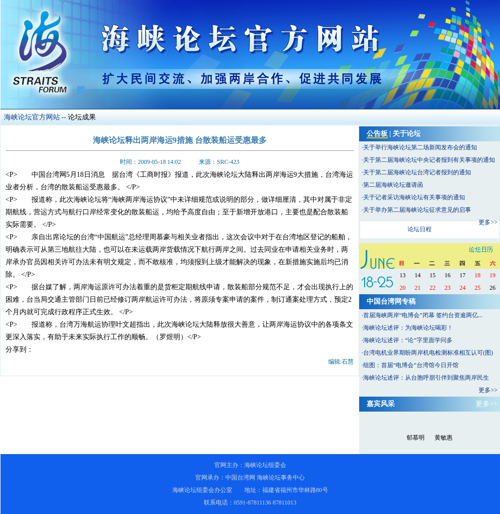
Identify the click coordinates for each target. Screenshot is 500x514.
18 (478, 275)
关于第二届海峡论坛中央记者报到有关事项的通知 (429, 159)
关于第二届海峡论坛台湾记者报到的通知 (417, 172)
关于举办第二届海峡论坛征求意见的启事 (417, 209)
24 (463, 287)
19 (493, 275)
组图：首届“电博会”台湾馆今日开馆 (411, 365)
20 (403, 287)
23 (448, 287)
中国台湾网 (240, 477)
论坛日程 (420, 229)
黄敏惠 (444, 437)
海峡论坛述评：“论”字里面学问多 (408, 340)
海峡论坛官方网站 (32, 117)
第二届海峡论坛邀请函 (393, 184)
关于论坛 (407, 133)
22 (433, 287)
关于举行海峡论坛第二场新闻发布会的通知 (420, 147)
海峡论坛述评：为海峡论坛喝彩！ (408, 327)
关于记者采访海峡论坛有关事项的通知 (414, 197)
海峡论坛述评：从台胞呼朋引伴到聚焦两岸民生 (426, 377)
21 (418, 287)
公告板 (377, 133)
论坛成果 (82, 117)
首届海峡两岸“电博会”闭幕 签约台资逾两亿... (423, 315)
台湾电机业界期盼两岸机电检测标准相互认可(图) (428, 352)
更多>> (488, 222)
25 (478, 287)
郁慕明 (416, 437)
